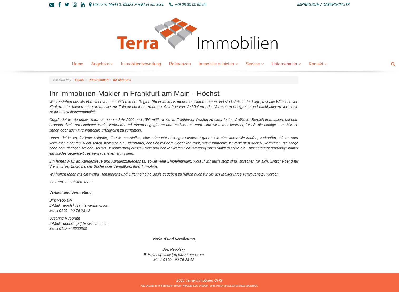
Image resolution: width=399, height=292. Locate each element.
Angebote (100, 64)
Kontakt (316, 64)
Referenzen (180, 64)
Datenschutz (336, 4)
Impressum (308, 4)
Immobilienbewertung (141, 64)
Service (253, 64)
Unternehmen (284, 64)
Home (77, 64)
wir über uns (122, 80)
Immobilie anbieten (217, 64)
